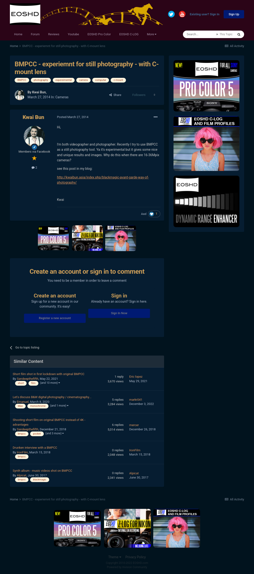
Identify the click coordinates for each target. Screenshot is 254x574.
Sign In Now (119, 313)
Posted (72, 117)
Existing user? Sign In (204, 14)
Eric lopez (135, 376)
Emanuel (22, 402)
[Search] (200, 34)
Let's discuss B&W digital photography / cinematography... (52, 397)
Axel (143, 214)
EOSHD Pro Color (99, 34)
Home (18, 34)
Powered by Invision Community (127, 567)
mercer (134, 425)
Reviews (53, 34)
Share (115, 95)
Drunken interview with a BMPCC (35, 447)
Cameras (62, 97)
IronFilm (22, 452)
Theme (114, 557)
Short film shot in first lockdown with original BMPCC (49, 374)
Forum (35, 34)
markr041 (135, 399)
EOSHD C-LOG (129, 34)
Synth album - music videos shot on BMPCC (42, 470)
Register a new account (55, 318)
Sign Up (234, 14)
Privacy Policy (135, 557)
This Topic (226, 34)
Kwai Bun (39, 92)
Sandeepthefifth (27, 378)
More (151, 34)
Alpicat (21, 475)
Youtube (73, 34)
